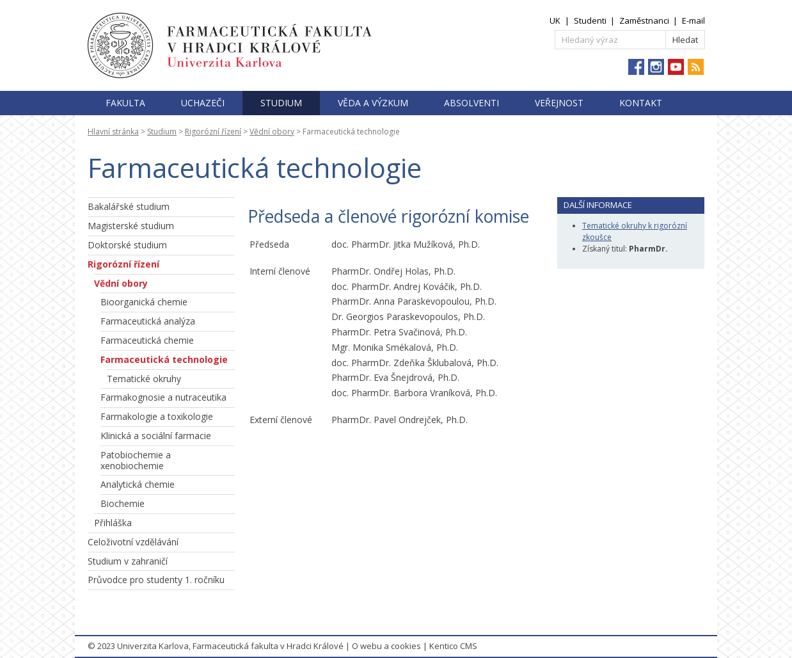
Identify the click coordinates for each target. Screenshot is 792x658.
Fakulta (125, 103)
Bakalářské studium (129, 206)
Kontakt (640, 103)
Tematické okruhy (144, 379)
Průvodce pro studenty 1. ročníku (156, 580)
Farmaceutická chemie (147, 340)
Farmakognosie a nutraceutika (163, 397)
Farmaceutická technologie (164, 359)
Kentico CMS (453, 646)
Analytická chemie (137, 484)
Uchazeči (203, 103)
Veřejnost (559, 103)
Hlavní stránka (113, 131)
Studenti (590, 20)
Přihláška (113, 523)
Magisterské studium (131, 226)
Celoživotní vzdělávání (133, 542)
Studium (281, 103)
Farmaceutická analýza (147, 321)
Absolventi (471, 103)
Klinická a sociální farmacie (155, 435)
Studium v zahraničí (128, 561)
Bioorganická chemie (143, 302)
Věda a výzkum (373, 103)
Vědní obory (271, 131)
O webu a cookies (386, 646)
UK (555, 20)
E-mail (693, 20)
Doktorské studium (127, 245)
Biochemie (122, 503)
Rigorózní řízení (213, 131)
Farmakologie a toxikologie (156, 416)
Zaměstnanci (644, 20)
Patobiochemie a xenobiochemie (135, 460)
